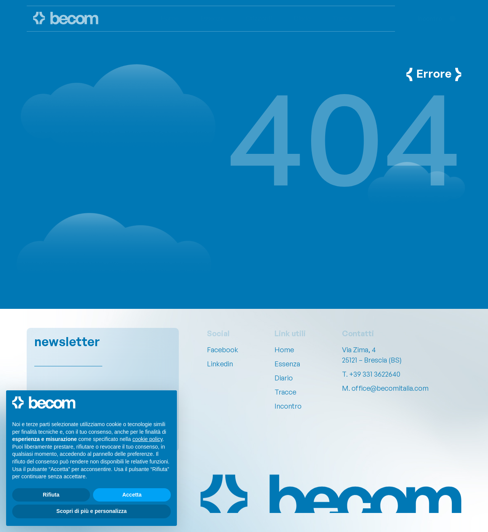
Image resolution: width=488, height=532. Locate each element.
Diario (283, 378)
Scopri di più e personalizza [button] (91, 511)
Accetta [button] (132, 495)
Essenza (287, 363)
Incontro (288, 406)
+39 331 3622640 (374, 374)
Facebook (222, 349)
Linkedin (220, 363)
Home (284, 349)
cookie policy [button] (147, 439)
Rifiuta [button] (51, 495)
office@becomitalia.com (390, 388)
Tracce (285, 392)
